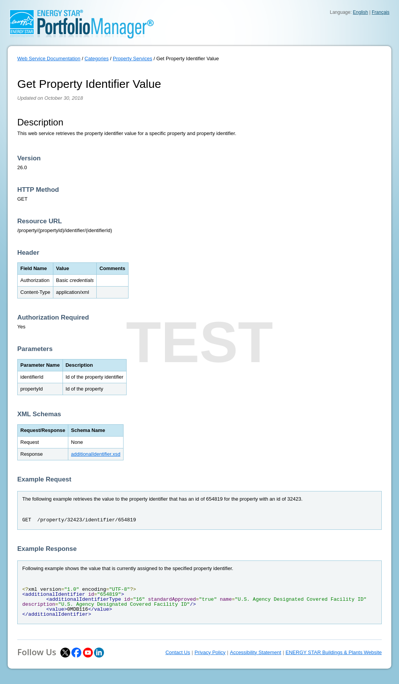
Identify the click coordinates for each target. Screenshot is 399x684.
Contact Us (177, 652)
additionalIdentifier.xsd (95, 454)
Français (380, 12)
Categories (96, 58)
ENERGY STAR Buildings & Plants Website (333, 652)
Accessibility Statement (255, 652)
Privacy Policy (210, 652)
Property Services (132, 58)
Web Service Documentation (49, 58)
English (360, 12)
